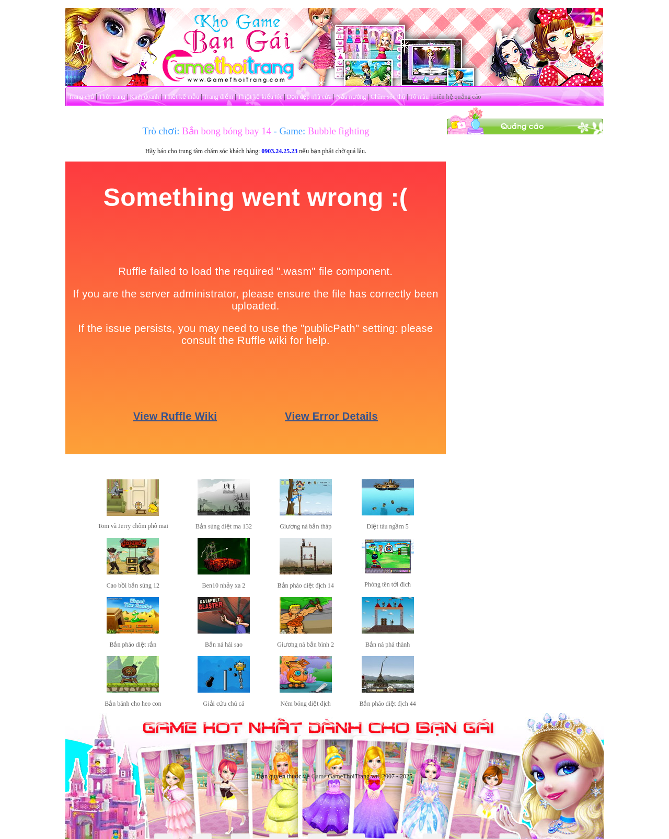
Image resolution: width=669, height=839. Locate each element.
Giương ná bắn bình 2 (305, 644)
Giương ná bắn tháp (305, 526)
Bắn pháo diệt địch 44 (387, 703)
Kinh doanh (144, 96)
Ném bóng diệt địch (306, 703)
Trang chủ (81, 96)
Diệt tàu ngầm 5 (387, 526)
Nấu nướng (351, 96)
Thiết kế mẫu (181, 96)
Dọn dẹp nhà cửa (309, 96)
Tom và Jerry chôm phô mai (133, 526)
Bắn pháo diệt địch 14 (306, 585)
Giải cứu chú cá (224, 703)
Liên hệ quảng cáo (457, 96)
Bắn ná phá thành (387, 644)
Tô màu (419, 96)
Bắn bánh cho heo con (133, 703)
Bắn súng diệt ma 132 (223, 526)
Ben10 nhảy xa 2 (224, 585)
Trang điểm (218, 96)
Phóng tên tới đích (387, 584)
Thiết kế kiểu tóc (259, 96)
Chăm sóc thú (388, 96)
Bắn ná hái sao (224, 644)
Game (319, 776)
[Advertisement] (525, 292)
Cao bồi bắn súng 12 (133, 585)
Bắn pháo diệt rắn (132, 644)
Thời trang (112, 96)
